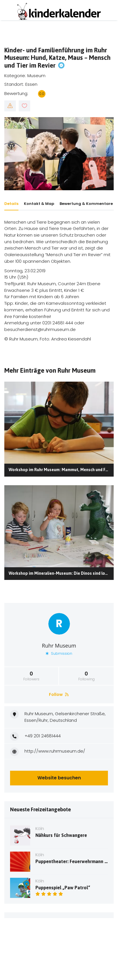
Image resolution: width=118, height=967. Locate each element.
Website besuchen (59, 777)
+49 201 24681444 (42, 736)
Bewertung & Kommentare (86, 203)
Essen (31, 84)
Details (11, 203)
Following (86, 676)
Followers (31, 676)
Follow (58, 694)
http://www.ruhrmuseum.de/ (54, 751)
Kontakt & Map (39, 203)
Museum (36, 76)
